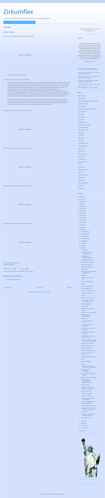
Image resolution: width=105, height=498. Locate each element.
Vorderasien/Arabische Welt (85, 109)
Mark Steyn (7, 36)
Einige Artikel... (85, 250)
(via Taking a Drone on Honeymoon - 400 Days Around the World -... (89, 77)
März (82, 423)
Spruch (80, 185)
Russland (80, 159)
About (32, 22)
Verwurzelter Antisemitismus (88, 350)
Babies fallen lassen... (87, 418)
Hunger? (83, 284)
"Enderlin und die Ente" (87, 293)
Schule (80, 188)
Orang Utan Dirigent (86, 395)
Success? (83, 295)
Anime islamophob (86, 304)
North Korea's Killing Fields (88, 405)
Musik (79, 156)
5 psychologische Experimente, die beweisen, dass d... (87, 381)
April (82, 421)
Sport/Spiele (81, 169)
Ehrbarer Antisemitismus (87, 267)
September (84, 238)
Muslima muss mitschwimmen (89, 377)
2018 (81, 206)
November (84, 234)
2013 (81, 218)
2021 (81, 199)
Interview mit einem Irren (87, 298)
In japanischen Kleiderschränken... (87, 256)
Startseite (39, 287)
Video (31, 271)
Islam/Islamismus (21, 271)
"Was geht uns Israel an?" (88, 346)
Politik (28, 271)
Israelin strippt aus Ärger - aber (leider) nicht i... (88, 301)
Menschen (81, 103)
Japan (79, 148)
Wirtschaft (80, 177)
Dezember (84, 231)
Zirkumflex (18, 12)
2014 (81, 215)
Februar (83, 425)
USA (79, 114)
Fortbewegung (82, 183)
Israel (79, 135)
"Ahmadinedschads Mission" (88, 356)
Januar (83, 428)
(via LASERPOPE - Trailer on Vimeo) (88, 87)
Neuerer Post (8, 287)
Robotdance (84, 269)
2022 (81, 197)
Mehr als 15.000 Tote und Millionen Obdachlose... (88, 388)
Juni (82, 245)
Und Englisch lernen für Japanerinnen (87, 253)
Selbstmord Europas (9, 264)
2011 (81, 222)
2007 (81, 430)
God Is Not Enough (86, 288)
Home (6, 22)
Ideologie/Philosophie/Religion (86, 101)
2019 (81, 204)
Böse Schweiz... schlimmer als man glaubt (88, 336)
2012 (81, 220)
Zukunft (80, 180)
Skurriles (80, 111)
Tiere (79, 172)
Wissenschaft (81, 127)
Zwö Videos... (84, 411)
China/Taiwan (81, 143)
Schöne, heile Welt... (86, 348)
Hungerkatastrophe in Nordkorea (86, 325)
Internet (80, 151)
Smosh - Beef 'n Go (86, 391)
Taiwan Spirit (84, 306)
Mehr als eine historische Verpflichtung (87, 398)
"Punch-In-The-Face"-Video (88, 291)
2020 (81, 201)
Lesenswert (24, 22)
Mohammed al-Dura (86, 264)
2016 (81, 211)
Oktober (83, 236)
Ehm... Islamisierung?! (87, 286)
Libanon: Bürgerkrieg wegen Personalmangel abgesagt (88, 340)
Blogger (62, 494)
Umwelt (80, 167)
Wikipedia (26, 79)
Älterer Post (70, 287)
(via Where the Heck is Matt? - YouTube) (89, 84)
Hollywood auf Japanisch (87, 343)
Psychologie (81, 154)
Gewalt (80, 106)
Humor (14, 271)
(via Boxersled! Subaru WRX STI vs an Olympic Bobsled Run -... (88, 73)
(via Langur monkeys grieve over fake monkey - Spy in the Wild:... (88, 81)
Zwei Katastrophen (86, 361)
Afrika (79, 133)
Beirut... (83, 359)
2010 (81, 225)
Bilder (79, 138)
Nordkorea (14, 22)
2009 (81, 227)
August (83, 241)
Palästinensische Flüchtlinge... (85, 370)
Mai (82, 248)
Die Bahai (83, 275)
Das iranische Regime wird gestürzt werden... (88, 402)
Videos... (83, 363)
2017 (81, 208)
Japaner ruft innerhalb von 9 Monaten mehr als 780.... (88, 408)
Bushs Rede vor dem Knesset (89, 312)
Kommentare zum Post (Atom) (42, 292)
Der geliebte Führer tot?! (87, 260)
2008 (81, 229)
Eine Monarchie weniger (87, 262)
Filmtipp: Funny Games (87, 281)
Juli (82, 243)
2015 (81, 213)
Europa (10, 271)
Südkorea (80, 162)
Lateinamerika (82, 175)
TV (79, 164)
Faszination (81, 146)
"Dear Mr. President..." (87, 393)
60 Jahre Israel (85, 385)
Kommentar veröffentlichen (13, 279)
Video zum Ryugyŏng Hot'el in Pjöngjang (88, 272)
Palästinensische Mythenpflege (85, 315)
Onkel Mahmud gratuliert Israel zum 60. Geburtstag (88, 366)
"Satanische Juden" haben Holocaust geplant (88, 414)
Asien (79, 140)
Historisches (81, 130)
